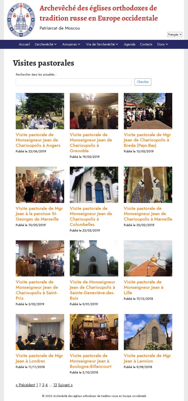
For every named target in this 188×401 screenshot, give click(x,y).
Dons (163, 44)
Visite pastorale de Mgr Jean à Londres (39, 358)
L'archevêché (46, 44)
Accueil (24, 44)
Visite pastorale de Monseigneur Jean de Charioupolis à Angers (38, 140)
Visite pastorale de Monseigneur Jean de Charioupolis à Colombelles (91, 216)
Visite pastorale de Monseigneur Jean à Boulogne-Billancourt (90, 361)
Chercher (143, 82)
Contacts (146, 44)
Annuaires (71, 44)
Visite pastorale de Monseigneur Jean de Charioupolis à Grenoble (91, 142)
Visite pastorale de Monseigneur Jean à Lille (143, 287)
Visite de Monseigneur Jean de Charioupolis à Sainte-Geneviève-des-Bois (92, 289)
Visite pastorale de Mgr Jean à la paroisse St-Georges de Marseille (39, 213)
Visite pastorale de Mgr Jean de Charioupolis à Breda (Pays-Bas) (147, 140)
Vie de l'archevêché (102, 44)
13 (55, 385)
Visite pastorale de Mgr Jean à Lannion (147, 358)
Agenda (129, 44)
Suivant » (65, 385)
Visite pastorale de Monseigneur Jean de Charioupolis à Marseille (148, 213)
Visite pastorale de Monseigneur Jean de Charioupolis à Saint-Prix (37, 289)
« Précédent (25, 385)
